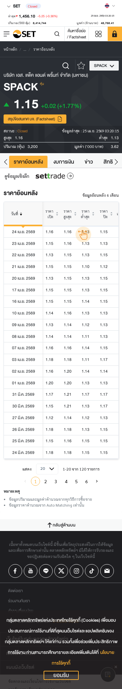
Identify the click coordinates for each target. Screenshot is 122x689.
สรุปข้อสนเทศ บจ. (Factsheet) (35, 118)
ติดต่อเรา (15, 590)
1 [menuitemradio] (35, 481)
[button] (5, 161)
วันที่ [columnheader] (18, 218)
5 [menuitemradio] (76, 481)
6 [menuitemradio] (86, 481)
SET (13, 6)
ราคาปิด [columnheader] (104, 214)
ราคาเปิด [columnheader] (49, 214)
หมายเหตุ (12, 491)
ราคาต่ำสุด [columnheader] (85, 214)
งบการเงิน (63, 161)
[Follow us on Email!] (107, 571)
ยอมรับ (61, 675)
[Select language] (110, 5)
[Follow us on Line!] (46, 571)
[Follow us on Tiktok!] (92, 571)
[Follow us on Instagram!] (76, 571)
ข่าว (89, 161)
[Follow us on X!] (61, 571)
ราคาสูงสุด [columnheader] (67, 214)
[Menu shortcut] (98, 34)
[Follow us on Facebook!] (15, 571)
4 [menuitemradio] (66, 481)
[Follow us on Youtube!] (30, 571)
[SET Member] (115, 34)
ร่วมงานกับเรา (19, 600)
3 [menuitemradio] (56, 481)
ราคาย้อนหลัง (28, 161)
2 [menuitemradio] (45, 481)
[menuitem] (97, 481)
